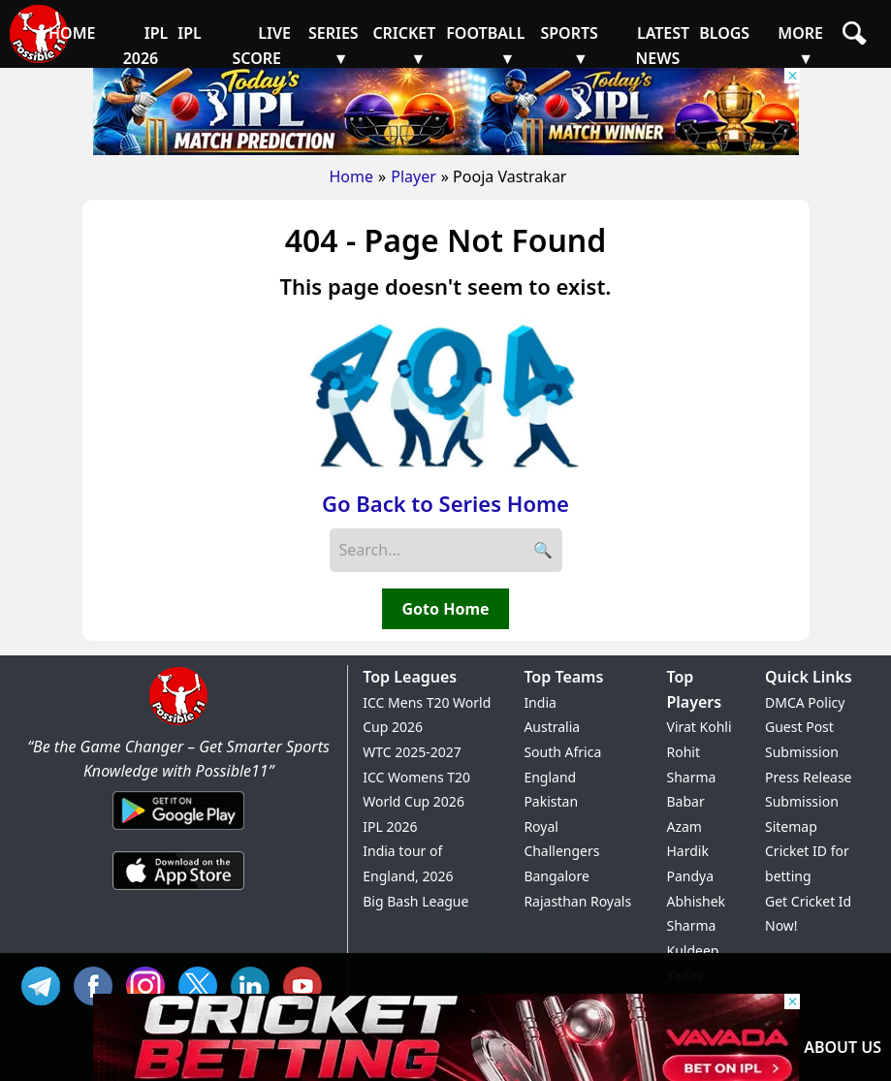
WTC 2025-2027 (412, 752)
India (540, 702)
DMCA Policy (804, 702)
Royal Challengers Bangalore (561, 851)
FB (98, 983)
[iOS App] (178, 891)
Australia (552, 726)
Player (413, 176)
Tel (45, 983)
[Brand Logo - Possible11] (178, 721)
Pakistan (551, 801)
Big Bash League (415, 901)
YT (307, 983)
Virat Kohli (698, 726)
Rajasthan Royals (577, 901)
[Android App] (178, 831)
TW (202, 983)
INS (150, 983)
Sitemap (791, 826)
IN (255, 983)
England (550, 777)
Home (352, 176)
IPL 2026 (390, 826)
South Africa (562, 752)
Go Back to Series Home (445, 503)
